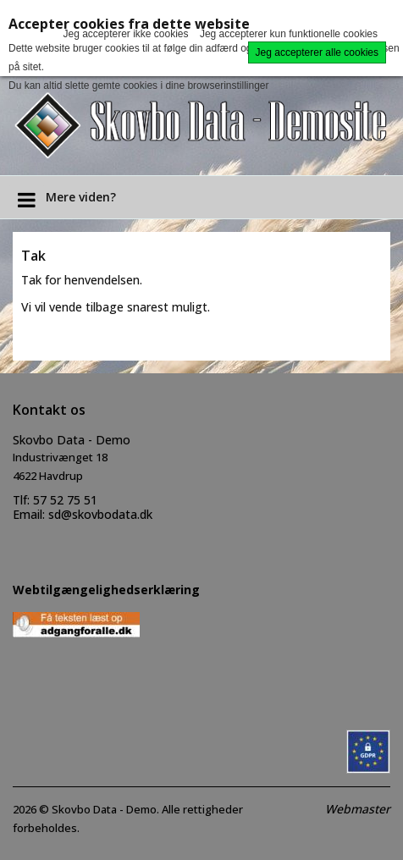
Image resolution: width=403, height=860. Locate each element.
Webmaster (357, 809)
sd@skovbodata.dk (100, 514)
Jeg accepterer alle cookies (317, 52)
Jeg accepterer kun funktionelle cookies (289, 34)
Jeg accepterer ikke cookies (125, 34)
